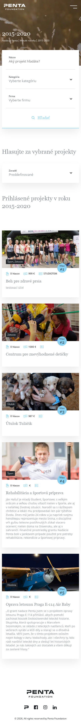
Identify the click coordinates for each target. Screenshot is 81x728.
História (11, 585)
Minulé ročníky (28, 40)
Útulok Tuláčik (19, 423)
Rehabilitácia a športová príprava (34, 493)
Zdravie (11, 334)
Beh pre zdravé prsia (23, 281)
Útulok (11, 404)
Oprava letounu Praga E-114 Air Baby (38, 604)
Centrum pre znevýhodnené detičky (37, 354)
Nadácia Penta (10, 40)
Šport (10, 473)
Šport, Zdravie (15, 261)
